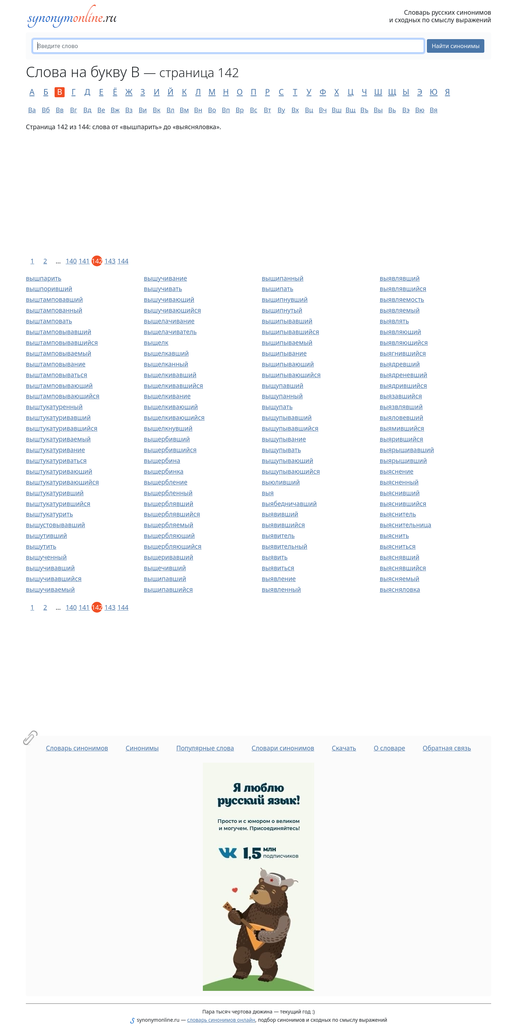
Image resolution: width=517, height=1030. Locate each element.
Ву (281, 110)
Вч (323, 110)
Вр (240, 110)
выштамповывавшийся (62, 342)
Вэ (406, 110)
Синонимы (142, 748)
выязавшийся (401, 396)
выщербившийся (170, 449)
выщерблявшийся (172, 514)
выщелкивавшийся (173, 385)
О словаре (389, 748)
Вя (434, 110)
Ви (143, 110)
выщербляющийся (173, 546)
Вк (156, 110)
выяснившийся (403, 503)
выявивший (280, 514)
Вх (295, 110)
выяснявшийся (403, 567)
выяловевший (401, 417)
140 (71, 261)
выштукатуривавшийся (61, 428)
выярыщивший (403, 460)
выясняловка (400, 589)
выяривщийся (401, 439)
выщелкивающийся (174, 417)
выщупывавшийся (290, 428)
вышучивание (165, 278)
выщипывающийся (291, 374)
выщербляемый (169, 524)
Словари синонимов (283, 748)
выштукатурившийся (58, 503)
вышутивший (46, 535)
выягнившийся (403, 353)
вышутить (41, 546)
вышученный (46, 557)
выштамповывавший (58, 331)
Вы (378, 110)
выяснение (397, 471)
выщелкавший (166, 353)
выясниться (398, 546)
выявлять (394, 321)
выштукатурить (49, 514)
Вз (128, 110)
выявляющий (400, 331)
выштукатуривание (55, 449)
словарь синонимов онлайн (221, 1019)
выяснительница (406, 524)
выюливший (281, 482)
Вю (419, 110)
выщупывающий (287, 460)
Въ (364, 110)
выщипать (277, 288)
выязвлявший (401, 406)
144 (122, 261)
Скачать (344, 748)
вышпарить (43, 278)
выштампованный (54, 310)
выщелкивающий (171, 406)
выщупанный (282, 396)
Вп (226, 110)
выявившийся (283, 524)
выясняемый (400, 578)
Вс (253, 110)
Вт (267, 110)
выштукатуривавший (58, 417)
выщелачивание (169, 321)
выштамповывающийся (62, 396)
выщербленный (168, 492)
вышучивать (163, 288)
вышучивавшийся (53, 578)
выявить (275, 557)
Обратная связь (447, 748)
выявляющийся (404, 342)
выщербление (165, 482)
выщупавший (282, 385)
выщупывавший (287, 417)
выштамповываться (56, 374)
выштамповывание (55, 364)
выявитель (278, 535)
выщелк (156, 342)
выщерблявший (169, 503)
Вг (73, 110)
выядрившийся (403, 385)
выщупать (277, 406)
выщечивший (165, 567)
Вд (87, 110)
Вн (198, 110)
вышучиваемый (50, 589)
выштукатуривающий (59, 471)
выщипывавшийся (290, 331)
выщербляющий (169, 535)
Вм (184, 110)
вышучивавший (50, 567)
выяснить (394, 535)
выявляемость (402, 299)
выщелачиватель (170, 331)
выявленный (281, 589)
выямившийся (402, 428)
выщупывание (284, 439)
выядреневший (404, 374)
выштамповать (49, 321)
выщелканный (166, 364)
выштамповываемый (58, 353)
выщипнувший (285, 299)
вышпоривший (49, 288)
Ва (32, 110)
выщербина (162, 460)
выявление (279, 578)
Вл (170, 110)
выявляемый (400, 310)
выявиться (278, 567)
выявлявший (400, 278)
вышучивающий (169, 299)
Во (212, 110)
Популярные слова (205, 748)
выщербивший (167, 439)
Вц (309, 110)
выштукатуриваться (56, 460)
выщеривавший (169, 557)
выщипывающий (288, 364)
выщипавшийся (168, 589)
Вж (115, 110)
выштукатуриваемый (58, 439)
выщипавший (165, 578)
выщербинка (163, 471)
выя (268, 492)
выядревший (400, 364)
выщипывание (284, 353)
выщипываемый (287, 342)
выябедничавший (289, 503)
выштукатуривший (55, 492)
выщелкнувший (168, 428)
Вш (337, 110)
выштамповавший (54, 299)
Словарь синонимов (77, 748)
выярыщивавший (407, 449)
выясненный (399, 482)
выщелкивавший (170, 374)
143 (109, 261)
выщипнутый (282, 310)
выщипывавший (287, 321)
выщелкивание (167, 396)
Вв (60, 110)
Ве (101, 110)
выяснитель (398, 514)
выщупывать (281, 449)
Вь (392, 110)
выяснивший (400, 492)
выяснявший (400, 557)
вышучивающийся (172, 310)
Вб (46, 110)
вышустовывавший (55, 524)
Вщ (350, 110)
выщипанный (282, 278)
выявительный (284, 546)
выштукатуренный (54, 406)
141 (84, 261)
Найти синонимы (456, 46)
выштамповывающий (59, 385)
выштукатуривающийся (62, 482)
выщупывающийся (291, 471)
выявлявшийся (403, 288)
